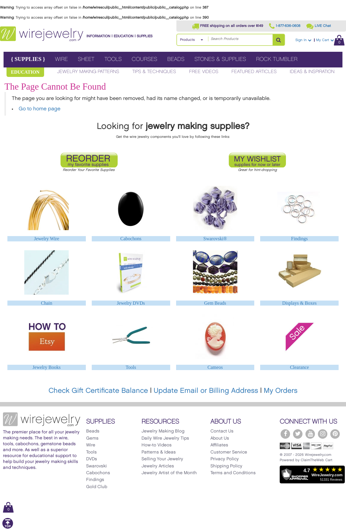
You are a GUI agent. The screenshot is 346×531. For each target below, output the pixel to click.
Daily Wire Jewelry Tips (165, 438)
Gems (92, 438)
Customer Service (228, 452)
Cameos (215, 367)
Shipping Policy (226, 466)
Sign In (303, 40)
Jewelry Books (47, 367)
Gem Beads (215, 303)
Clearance (299, 367)
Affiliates (219, 445)
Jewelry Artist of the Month (169, 473)
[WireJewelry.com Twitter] (297, 434)
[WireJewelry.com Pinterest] (335, 434)
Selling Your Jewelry (162, 459)
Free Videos (203, 72)
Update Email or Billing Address (206, 391)
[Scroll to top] (7, 527)
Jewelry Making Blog (162, 431)
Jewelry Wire (46, 238)
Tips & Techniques (154, 72)
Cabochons (130, 238)
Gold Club (96, 487)
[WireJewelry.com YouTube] (310, 434)
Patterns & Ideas (158, 452)
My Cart (330, 40)
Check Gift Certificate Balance (98, 391)
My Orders (280, 391)
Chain (46, 303)
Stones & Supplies (220, 59)
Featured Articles (254, 72)
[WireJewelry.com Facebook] (285, 434)
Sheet (86, 59)
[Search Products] (278, 39)
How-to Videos (156, 445)
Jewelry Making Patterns (88, 72)
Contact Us (222, 431)
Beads (175, 59)
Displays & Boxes (299, 303)
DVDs (91, 459)
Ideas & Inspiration (312, 72)
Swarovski (96, 466)
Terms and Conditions (233, 473)
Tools (113, 59)
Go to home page (39, 108)
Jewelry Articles (157, 466)
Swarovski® (215, 238)
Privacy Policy (224, 459)
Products (187, 39)
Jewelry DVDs (131, 303)
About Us (219, 438)
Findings (299, 238)
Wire (61, 59)
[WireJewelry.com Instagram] (322, 434)
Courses (144, 59)
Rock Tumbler (276, 59)
